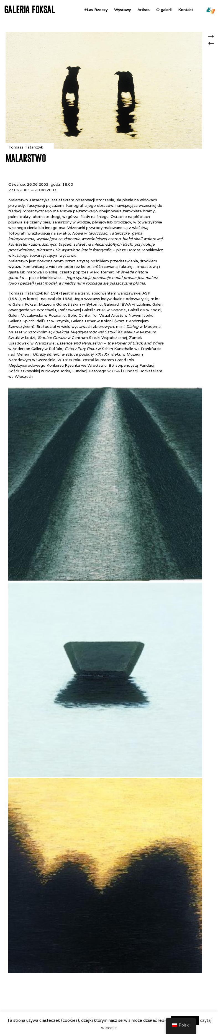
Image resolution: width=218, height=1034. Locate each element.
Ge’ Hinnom (212, 46)
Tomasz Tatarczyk (25, 147)
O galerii (163, 9)
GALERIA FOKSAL (29, 9)
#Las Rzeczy (95, 9)
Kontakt (185, 9)
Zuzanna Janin (212, 37)
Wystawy (122, 9)
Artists (143, 9)
